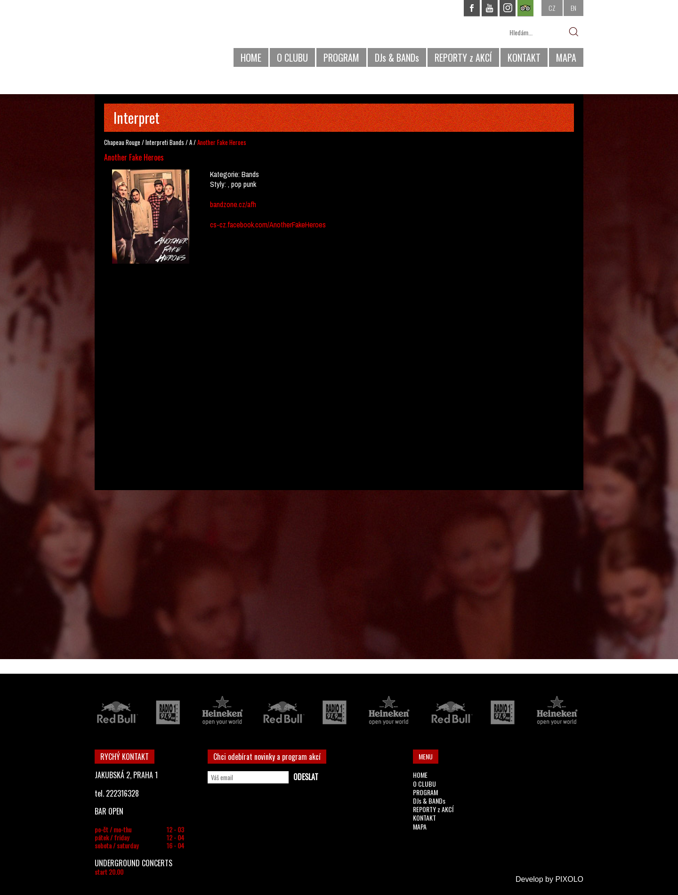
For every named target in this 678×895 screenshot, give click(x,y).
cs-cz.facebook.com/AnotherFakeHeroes (268, 224)
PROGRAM (341, 57)
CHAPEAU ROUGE (146, 37)
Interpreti (156, 142)
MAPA (566, 57)
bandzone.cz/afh (233, 204)
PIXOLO (569, 879)
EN (573, 8)
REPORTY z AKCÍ (463, 57)
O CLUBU (292, 57)
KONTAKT (524, 57)
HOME (251, 57)
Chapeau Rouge (122, 142)
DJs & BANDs (397, 57)
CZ (552, 8)
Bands (177, 142)
